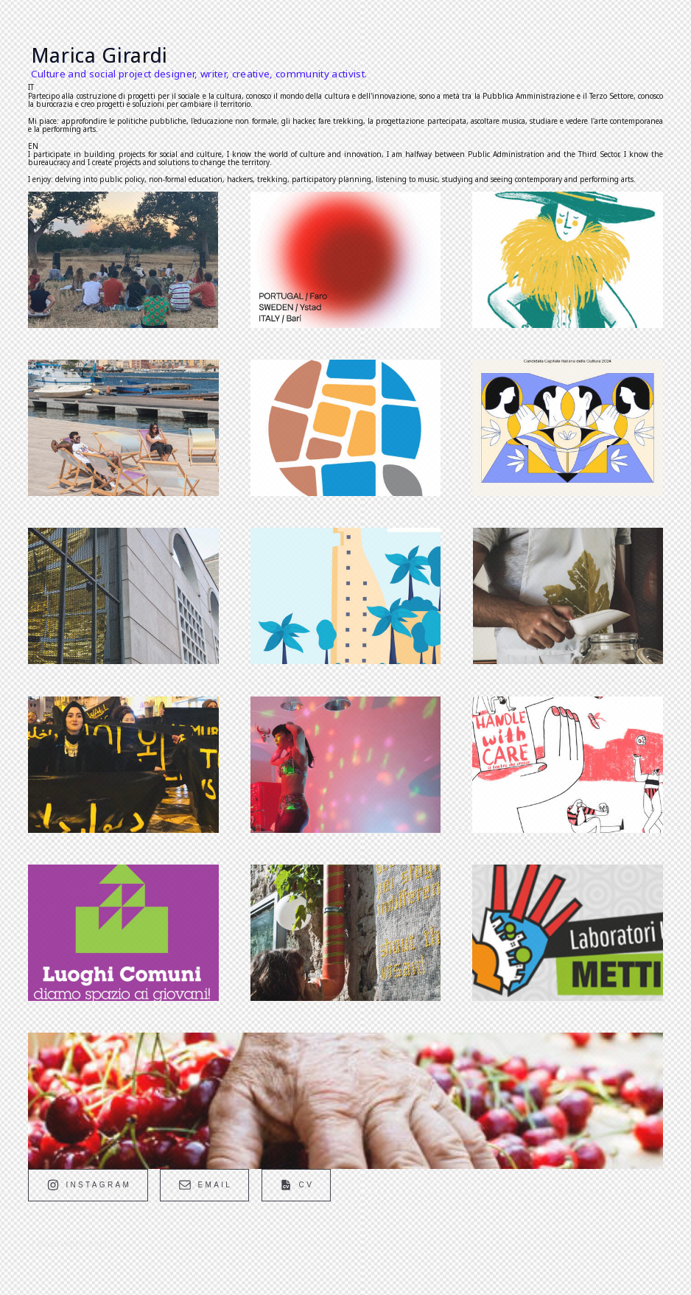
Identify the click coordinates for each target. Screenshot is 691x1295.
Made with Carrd (69, 1244)
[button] (87, 1185)
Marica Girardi (99, 55)
